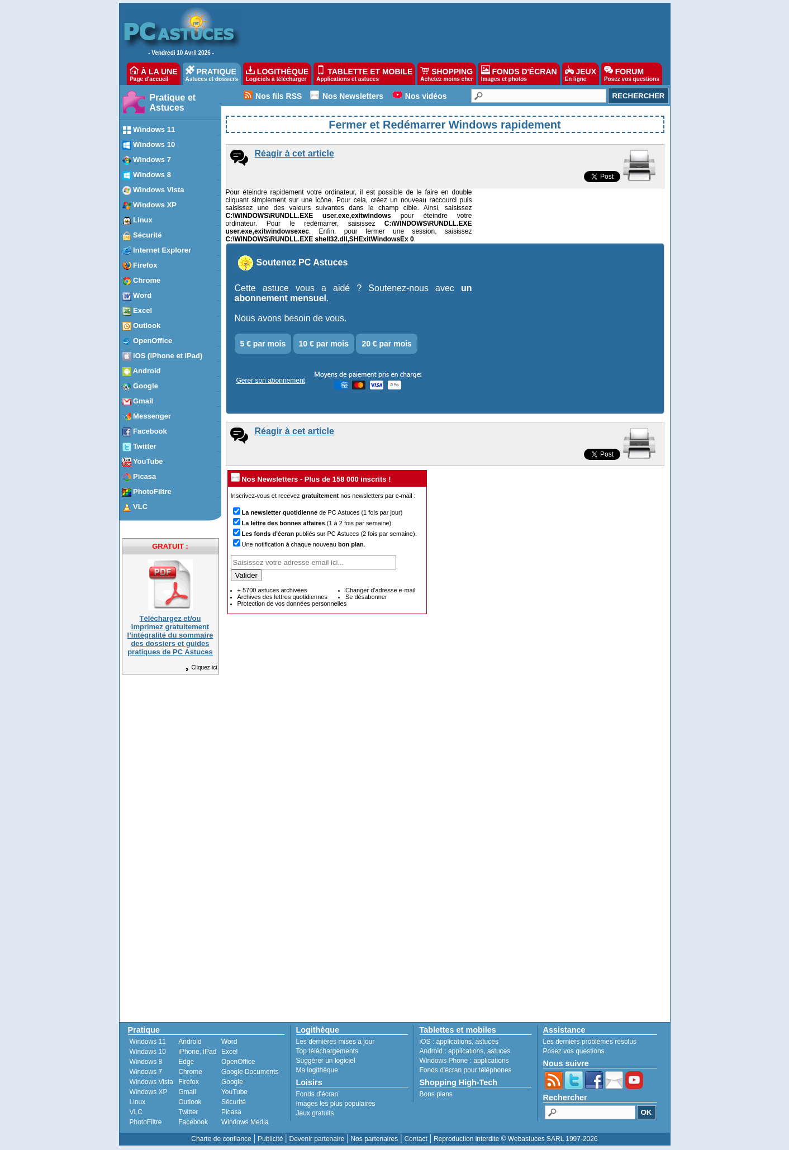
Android (189, 1042)
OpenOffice (238, 1062)
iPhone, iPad (197, 1052)
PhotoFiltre (146, 1122)
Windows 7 (146, 1072)
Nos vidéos (426, 96)
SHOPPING (446, 73)
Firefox (188, 1082)
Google (232, 1082)
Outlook (189, 1102)
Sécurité (233, 1102)
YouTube (234, 1092)
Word (229, 1042)
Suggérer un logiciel (325, 1061)
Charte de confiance (221, 1139)
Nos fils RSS (278, 96)
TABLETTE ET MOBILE (364, 73)
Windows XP (149, 1092)
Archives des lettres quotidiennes (282, 596)
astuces (487, 1042)
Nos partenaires (374, 1139)
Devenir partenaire (317, 1139)
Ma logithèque (317, 1070)
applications (454, 1042)
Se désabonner (366, 596)
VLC (136, 1112)
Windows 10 (148, 1052)
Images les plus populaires (336, 1104)
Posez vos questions (574, 1051)
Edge (186, 1062)
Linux (138, 1102)
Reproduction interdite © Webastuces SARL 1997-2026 (516, 1139)
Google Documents (250, 1072)
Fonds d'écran (317, 1094)
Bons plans (436, 1094)
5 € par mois (263, 343)
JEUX (580, 73)
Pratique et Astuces (173, 102)
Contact (415, 1139)
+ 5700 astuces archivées (272, 590)
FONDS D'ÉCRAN (519, 73)
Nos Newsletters (352, 96)
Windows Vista (151, 1082)
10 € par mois (324, 343)
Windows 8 (146, 1062)
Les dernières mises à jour (335, 1042)
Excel (229, 1052)
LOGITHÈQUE (277, 73)
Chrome (190, 1072)
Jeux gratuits (315, 1113)
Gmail (187, 1092)
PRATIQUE (212, 73)
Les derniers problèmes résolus (589, 1042)
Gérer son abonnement (270, 380)
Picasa (231, 1112)
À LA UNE (153, 73)
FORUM (631, 73)
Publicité (270, 1139)
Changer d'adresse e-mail (380, 590)
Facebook (193, 1122)
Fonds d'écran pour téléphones (466, 1070)
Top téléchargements (327, 1051)
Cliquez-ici (200, 667)
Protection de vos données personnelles (292, 603)
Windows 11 (148, 1042)
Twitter (188, 1112)
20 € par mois (387, 343)
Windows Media (245, 1122)
